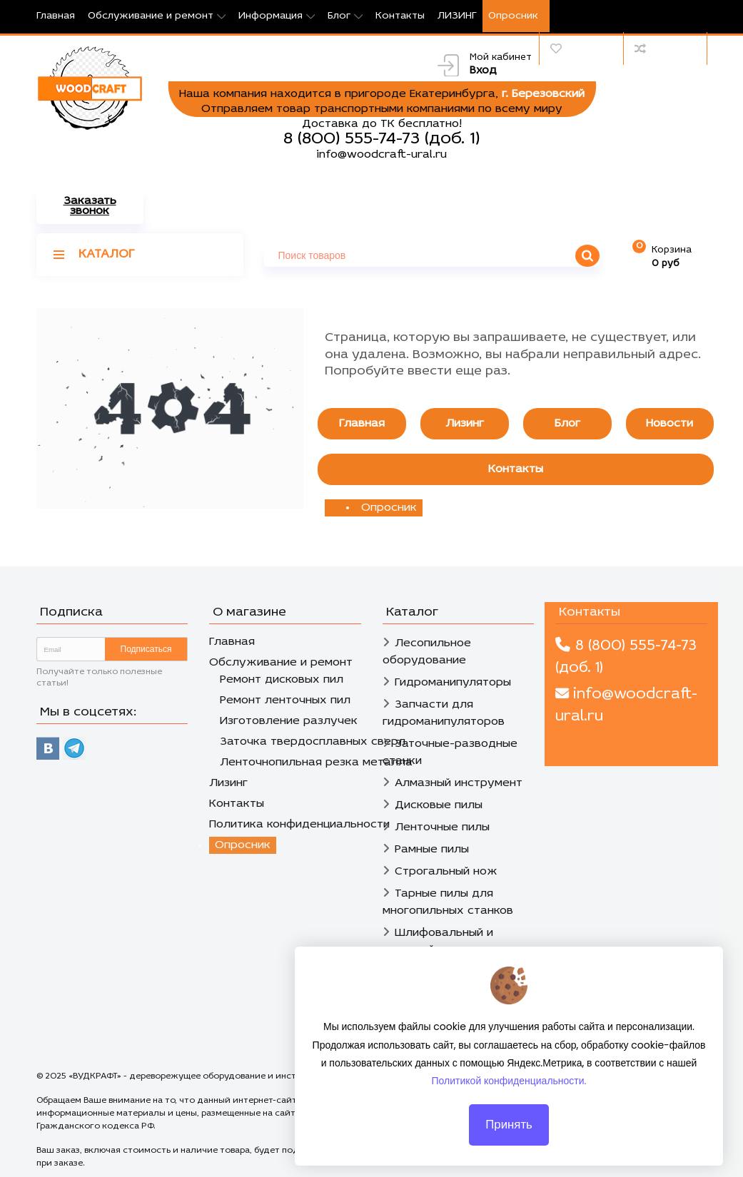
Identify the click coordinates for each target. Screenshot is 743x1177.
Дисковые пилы (438, 805)
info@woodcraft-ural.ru (381, 154)
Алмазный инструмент (458, 783)
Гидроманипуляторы (453, 682)
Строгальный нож (446, 871)
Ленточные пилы (442, 827)
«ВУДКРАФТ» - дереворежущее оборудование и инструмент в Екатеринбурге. (237, 1076)
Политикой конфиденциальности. (509, 1085)
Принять (508, 1129)
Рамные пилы (432, 849)
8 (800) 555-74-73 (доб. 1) (381, 139)
